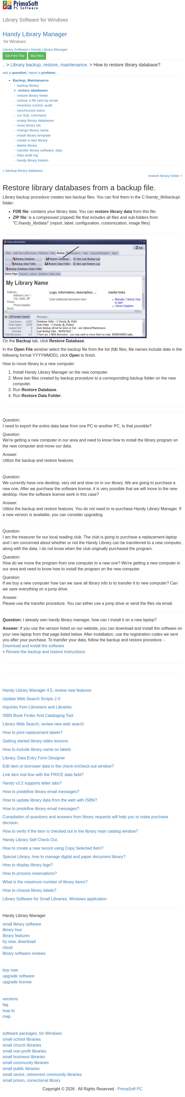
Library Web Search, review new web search (43, 724)
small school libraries (22, 1039)
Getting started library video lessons (35, 741)
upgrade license (17, 982)
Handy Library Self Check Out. (30, 840)
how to (9, 1011)
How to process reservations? (30, 873)
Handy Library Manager (35, 34)
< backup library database (23, 171)
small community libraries (26, 1062)
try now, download (19, 941)
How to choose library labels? (29, 890)
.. (4, 64)
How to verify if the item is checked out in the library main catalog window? (70, 831)
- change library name (31, 130)
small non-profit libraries (24, 1051)
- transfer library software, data (37, 150)
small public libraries (21, 1068)
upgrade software (18, 976)
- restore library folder (30, 95)
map (7, 1016)
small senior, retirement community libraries (42, 1074)
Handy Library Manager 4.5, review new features (47, 690)
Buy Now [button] (37, 56)
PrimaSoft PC (130, 1089)
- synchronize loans (29, 110)
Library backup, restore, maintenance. (49, 64)
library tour (12, 930)
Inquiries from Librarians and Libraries (37, 707)
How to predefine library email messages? (41, 791)
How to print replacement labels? (33, 732)
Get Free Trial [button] (14, 56)
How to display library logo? (28, 865)
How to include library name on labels (37, 749)
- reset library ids (27, 125)
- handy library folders (30, 160)
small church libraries (22, 1045)
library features (16, 935)
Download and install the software (33, 646)
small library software (22, 924)
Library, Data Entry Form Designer (34, 758)
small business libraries (24, 1057)
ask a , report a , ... (31, 73)
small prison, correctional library (31, 1080)
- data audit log (25, 155)
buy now (10, 970)
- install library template (32, 135)
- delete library (25, 145)
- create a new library (30, 140)
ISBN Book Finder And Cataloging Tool (38, 715)
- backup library (26, 85)
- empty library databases (33, 120)
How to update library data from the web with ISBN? (50, 800)
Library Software (15, 49)
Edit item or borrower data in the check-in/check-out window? (58, 766)
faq (5, 1005)
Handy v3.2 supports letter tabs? (32, 783)
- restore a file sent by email (35, 100)
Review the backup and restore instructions (45, 652)
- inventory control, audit (32, 105)
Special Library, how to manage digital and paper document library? (64, 857)
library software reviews (24, 953)
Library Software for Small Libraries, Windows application (55, 899)
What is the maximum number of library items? (45, 882)
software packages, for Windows (32, 1033)
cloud (7, 947)
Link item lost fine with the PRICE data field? (43, 774)
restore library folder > (165, 176)
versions (10, 999)
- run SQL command (29, 115)
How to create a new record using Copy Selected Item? (53, 848)
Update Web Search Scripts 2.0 (31, 699)
